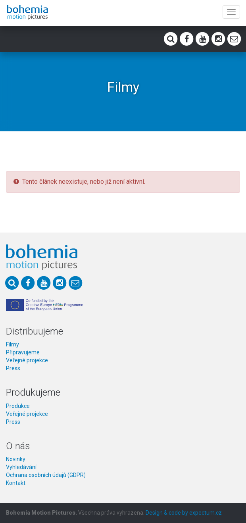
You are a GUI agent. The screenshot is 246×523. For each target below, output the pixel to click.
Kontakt (15, 483)
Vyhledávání (21, 467)
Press (13, 368)
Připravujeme (23, 352)
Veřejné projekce (27, 360)
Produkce (18, 406)
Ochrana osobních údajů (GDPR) (46, 475)
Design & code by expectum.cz (184, 513)
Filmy (12, 344)
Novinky (15, 459)
